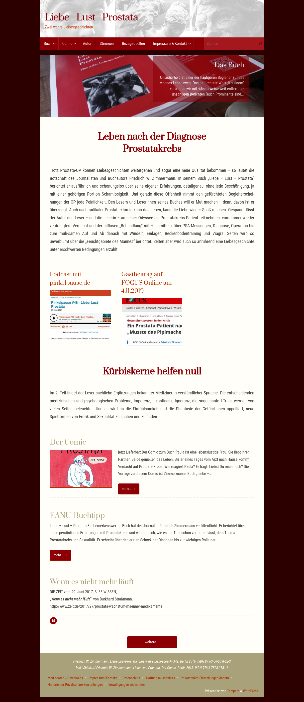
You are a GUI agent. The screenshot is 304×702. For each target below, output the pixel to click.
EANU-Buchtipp (77, 515)
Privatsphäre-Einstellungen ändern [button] (205, 678)
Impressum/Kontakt (103, 678)
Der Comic (68, 442)
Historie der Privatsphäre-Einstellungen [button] (75, 685)
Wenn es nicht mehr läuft (92, 582)
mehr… (129, 489)
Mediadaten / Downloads (65, 678)
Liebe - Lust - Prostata (91, 17)
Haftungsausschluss (160, 678)
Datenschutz (131, 678)
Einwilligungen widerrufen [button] (126, 685)
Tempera (233, 691)
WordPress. (251, 691)
